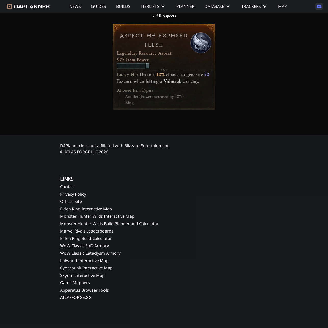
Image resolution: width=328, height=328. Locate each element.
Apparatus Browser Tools (84, 290)
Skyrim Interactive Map (82, 275)
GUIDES (98, 6)
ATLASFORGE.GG (76, 297)
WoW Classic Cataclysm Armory (90, 253)
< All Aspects (164, 16)
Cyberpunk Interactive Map (86, 268)
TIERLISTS (150, 6)
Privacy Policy (73, 194)
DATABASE (214, 6)
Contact (67, 186)
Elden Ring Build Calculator (86, 238)
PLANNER (185, 6)
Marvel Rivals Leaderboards (86, 231)
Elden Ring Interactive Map (86, 209)
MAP (282, 6)
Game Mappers (75, 282)
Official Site (71, 201)
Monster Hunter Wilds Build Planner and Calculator (109, 223)
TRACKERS (251, 6)
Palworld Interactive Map (84, 260)
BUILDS (123, 6)
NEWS (75, 6)
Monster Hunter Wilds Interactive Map (97, 216)
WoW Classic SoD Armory (84, 246)
